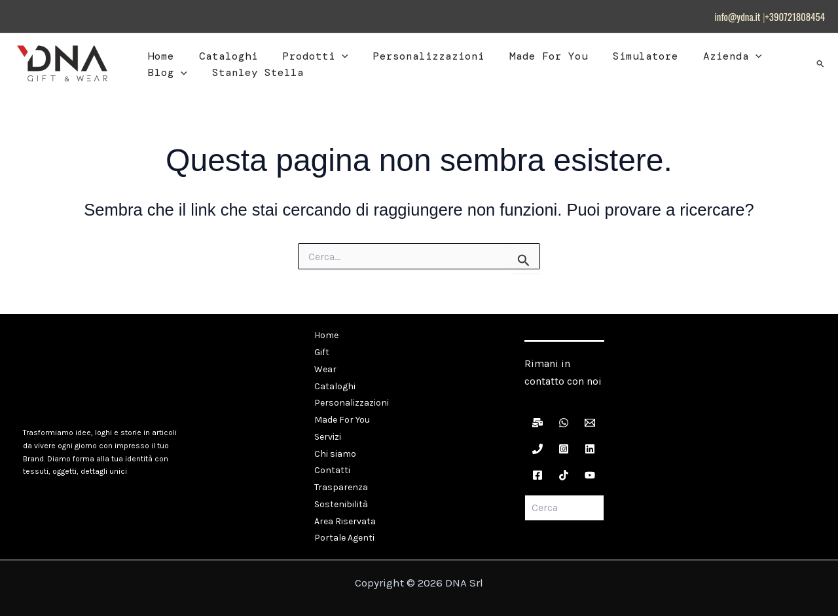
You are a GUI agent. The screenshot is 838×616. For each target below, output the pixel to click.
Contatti (332, 455)
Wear (325, 364)
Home (159, 56)
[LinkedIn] (590, 449)
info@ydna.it (737, 16)
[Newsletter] (537, 423)
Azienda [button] (707, 56)
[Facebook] (537, 475)
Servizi (327, 425)
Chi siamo (334, 440)
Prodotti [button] (305, 56)
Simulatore (624, 56)
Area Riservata (344, 501)
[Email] (590, 423)
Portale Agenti (344, 516)
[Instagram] (564, 449)
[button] (331, 56)
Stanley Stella (252, 72)
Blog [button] (165, 72)
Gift (321, 349)
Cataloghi (222, 56)
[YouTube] (590, 475)
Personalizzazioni (415, 56)
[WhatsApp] (564, 423)
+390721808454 (795, 16)
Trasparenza (340, 470)
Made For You (531, 56)
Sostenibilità (340, 485)
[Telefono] (537, 449)
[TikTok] (564, 475)
